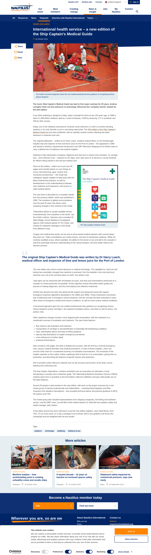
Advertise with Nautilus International (68, 18)
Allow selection (131, 538)
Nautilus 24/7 (73, 2)
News (33, 18)
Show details (123, 550)
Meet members (55, 10)
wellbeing (61, 431)
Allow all (131, 530)
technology (49, 431)
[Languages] (115, 2)
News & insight (92, 10)
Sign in (135, 2)
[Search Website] (137, 12)
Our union (40, 10)
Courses (98, 2)
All (14, 18)
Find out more (98, 506)
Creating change (74, 10)
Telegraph (44, 18)
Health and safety (41, 24)
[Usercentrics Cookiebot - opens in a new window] (15, 550)
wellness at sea (74, 431)
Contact (129, 9)
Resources (23, 18)
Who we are (82, 521)
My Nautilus (116, 10)
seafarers (38, 431)
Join (105, 9)
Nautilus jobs (87, 2)
